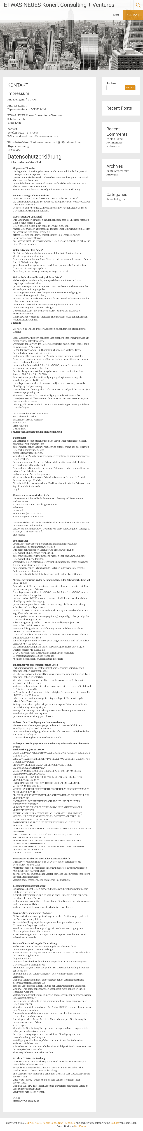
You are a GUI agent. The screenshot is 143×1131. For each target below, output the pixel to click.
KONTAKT (133, 14)
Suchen (111, 83)
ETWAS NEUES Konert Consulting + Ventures (59, 5)
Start (116, 14)
